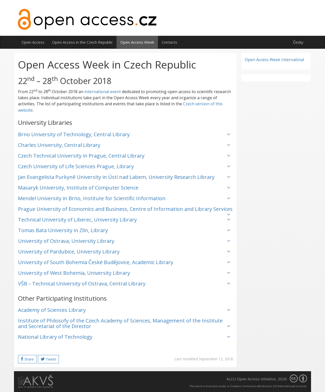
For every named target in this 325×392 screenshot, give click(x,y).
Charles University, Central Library (124, 145)
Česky (298, 42)
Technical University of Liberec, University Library (124, 219)
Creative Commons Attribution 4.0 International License (268, 386)
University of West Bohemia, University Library (124, 272)
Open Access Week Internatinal (274, 59)
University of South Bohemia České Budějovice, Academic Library (124, 262)
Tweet (48, 359)
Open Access (33, 42)
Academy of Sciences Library (124, 309)
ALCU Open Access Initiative (251, 378)
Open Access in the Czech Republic (82, 42)
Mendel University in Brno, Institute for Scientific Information (124, 198)
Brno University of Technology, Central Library (124, 134)
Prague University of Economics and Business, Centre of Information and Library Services (125, 210)
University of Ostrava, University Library (124, 240)
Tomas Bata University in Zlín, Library (124, 230)
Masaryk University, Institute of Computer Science (124, 187)
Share (27, 359)
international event (102, 91)
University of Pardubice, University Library (124, 251)
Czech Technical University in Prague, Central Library (124, 155)
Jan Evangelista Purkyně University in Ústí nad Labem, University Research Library (124, 177)
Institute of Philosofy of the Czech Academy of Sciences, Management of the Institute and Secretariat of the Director (124, 323)
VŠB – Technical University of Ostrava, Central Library (124, 283)
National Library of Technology (124, 336)
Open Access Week (137, 42)
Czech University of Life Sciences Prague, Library (124, 166)
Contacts (169, 42)
